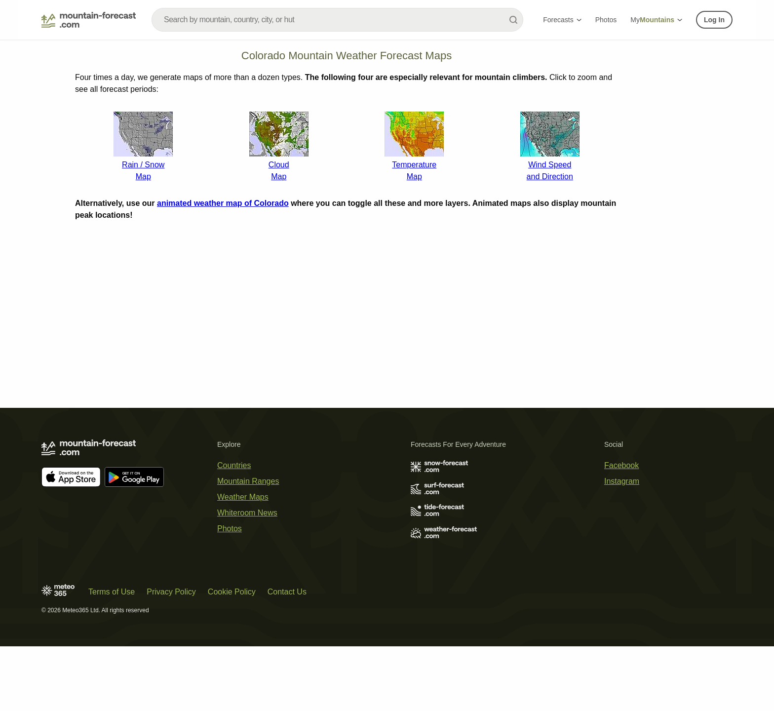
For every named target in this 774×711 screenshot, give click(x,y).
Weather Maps (243, 561)
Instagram (621, 546)
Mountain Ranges (248, 546)
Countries (234, 530)
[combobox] (337, 20)
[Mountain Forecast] (88, 20)
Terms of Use (111, 656)
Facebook (621, 530)
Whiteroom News (247, 577)
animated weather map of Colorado (223, 334)
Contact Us (287, 656)
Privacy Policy (171, 656)
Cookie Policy (232, 656)
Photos (606, 20)
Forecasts (562, 20)
